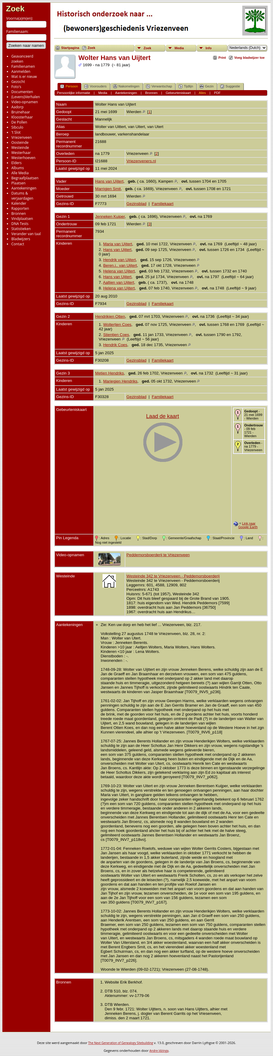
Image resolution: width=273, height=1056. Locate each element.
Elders (16, 162)
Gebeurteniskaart (178, 93)
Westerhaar (21, 152)
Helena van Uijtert (119, 271)
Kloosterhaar (22, 117)
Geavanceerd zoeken (22, 59)
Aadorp (17, 107)
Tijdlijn (186, 86)
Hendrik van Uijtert (119, 260)
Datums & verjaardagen (22, 196)
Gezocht (18, 81)
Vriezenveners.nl (141, 161)
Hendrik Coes (115, 345)
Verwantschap (159, 86)
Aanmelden (20, 71)
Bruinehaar (20, 112)
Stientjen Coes (116, 334)
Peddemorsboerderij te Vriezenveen (158, 555)
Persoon (69, 86)
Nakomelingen (126, 86)
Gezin (207, 86)
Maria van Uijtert (117, 244)
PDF (217, 93)
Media (179, 48)
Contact (17, 243)
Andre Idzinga (158, 1051)
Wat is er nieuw (24, 76)
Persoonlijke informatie (73, 93)
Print (222, 57)
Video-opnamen (24, 101)
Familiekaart (162, 203)
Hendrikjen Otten (110, 316)
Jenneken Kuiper (110, 216)
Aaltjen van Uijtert (118, 282)
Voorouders (95, 86)
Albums (17, 167)
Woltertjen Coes (117, 324)
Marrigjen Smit (108, 188)
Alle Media (20, 172)
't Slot (16, 132)
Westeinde (20, 147)
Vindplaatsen (22, 218)
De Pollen (19, 122)
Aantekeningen (23, 188)
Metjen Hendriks (109, 373)
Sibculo (17, 127)
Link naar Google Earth (248, 525)
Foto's (16, 86)
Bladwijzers (20, 238)
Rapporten (20, 208)
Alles (202, 93)
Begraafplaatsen (24, 178)
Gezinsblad (136, 203)
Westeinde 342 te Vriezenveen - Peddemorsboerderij (173, 576)
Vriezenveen (21, 137)
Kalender (18, 203)
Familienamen (23, 66)
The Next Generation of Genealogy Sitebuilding (120, 1043)
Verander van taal (26, 233)
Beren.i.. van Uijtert (120, 265)
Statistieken (21, 228)
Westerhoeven (23, 157)
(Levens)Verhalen (25, 96)
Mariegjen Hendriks (120, 381)
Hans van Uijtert (109, 181)
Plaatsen (18, 183)
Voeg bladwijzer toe (249, 57)
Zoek (15, 8)
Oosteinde (20, 142)
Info (209, 48)
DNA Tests (20, 223)
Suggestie (230, 86)
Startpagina (70, 48)
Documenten (22, 91)
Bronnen (18, 213)
